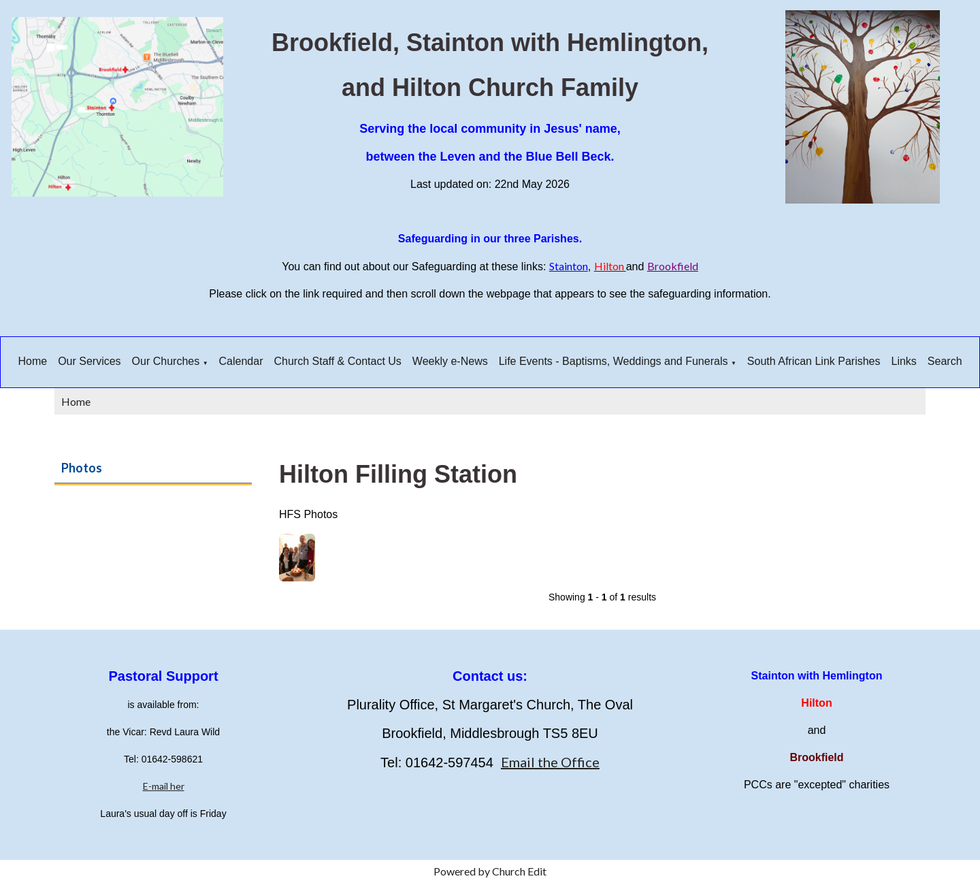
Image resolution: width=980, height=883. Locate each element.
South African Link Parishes (814, 361)
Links (904, 361)
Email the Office (550, 762)
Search (945, 361)
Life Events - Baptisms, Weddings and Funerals (613, 361)
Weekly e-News (450, 361)
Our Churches (166, 361)
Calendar (241, 361)
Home (32, 361)
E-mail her (163, 786)
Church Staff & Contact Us (338, 361)
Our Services (89, 361)
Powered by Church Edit (490, 871)
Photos (81, 467)
